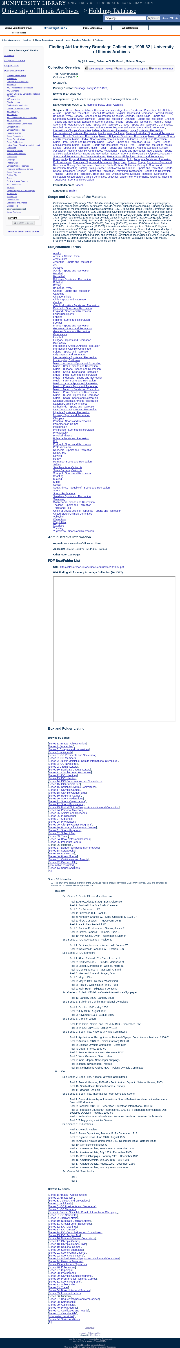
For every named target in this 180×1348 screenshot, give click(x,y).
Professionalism (62, 162)
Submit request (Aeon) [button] (98, 68)
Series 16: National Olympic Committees (72, 787)
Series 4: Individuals (60, 752)
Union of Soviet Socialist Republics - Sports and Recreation (87, 510)
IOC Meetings (13, 111)
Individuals (11, 85)
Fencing (108, 121)
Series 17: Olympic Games (64, 789)
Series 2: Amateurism (61, 746)
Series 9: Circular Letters (63, 766)
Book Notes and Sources (17, 181)
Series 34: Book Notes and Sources (69, 839)
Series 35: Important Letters (65, 841)
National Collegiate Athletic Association (75, 400)
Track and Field (101, 173)
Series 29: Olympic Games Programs (70, 824)
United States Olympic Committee (86, 176)
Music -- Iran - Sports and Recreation (74, 142)
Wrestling (155, 176)
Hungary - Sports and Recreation (84, 127)
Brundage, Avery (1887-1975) (91, 88)
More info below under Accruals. (105, 104)
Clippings (11, 160)
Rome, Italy (120, 162)
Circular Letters (13, 102)
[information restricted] (61, 865)
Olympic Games (14, 127)
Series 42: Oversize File (62, 862)
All (50, 870)
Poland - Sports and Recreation (107, 159)
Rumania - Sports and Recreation (72, 461)
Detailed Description (14, 70)
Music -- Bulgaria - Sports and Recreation (123, 136)
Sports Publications (15, 142)
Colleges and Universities (17, 81)
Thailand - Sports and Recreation (72, 173)
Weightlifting (141, 176)
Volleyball (113, 176)
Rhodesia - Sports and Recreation (92, 162)
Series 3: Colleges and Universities (69, 749)
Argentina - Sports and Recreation (137, 110)
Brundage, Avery (62, 115)
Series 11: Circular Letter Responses (70, 772)
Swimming (122, 170)
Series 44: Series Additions (64, 868)
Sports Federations (15, 136)
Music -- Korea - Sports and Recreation (75, 386)
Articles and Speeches (16, 153)
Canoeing (117, 115)
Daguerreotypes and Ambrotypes (21, 190)
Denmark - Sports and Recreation (144, 118)
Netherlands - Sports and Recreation (124, 150)
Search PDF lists (170, 18)
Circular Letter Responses (18, 108)
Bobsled (159, 113)
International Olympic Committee (72, 130)
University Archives (10, 40)
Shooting (72, 168)
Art (159, 110)
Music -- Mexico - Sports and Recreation (95, 144)
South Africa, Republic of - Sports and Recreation (135, 168)
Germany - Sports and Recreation (99, 124)
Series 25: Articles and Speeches (68, 813)
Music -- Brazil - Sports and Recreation (75, 136)
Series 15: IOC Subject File (64, 784)
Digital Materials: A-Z (92, 28)
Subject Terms (11, 65)
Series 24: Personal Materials (66, 810)
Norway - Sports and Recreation (128, 153)
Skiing (92, 168)
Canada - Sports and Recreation (92, 115)
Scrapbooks (12, 193)
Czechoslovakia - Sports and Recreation (100, 118)
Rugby (141, 162)
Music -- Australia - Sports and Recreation (150, 133)
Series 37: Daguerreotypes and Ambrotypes (74, 847)
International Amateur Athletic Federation (141, 127)
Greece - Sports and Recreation (139, 124)
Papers (79, 185)
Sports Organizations (16, 139)
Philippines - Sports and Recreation (142, 156)
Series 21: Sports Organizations (67, 801)
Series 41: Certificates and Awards (68, 859)
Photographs (12, 163)
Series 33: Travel (58, 836)
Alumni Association (44, 40)
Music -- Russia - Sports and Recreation (76, 395)
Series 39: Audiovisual (61, 853)
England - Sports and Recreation (72, 311)
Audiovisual (12, 197)
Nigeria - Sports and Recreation (90, 153)
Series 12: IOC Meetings (63, 775)
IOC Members (13, 91)
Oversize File (12, 206)
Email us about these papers (23, 231)
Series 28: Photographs (62, 821)
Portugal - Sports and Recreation (152, 159)
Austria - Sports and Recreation (71, 113)
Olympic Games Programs (18, 166)
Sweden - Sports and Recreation (95, 170)
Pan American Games (93, 156)
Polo (129, 159)
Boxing (169, 113)
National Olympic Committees (19, 124)
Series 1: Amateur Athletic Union (67, 743)
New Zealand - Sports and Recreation (75, 409)
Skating (83, 168)
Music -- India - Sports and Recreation (94, 139)
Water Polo (126, 176)
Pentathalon (114, 156)
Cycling (71, 118)
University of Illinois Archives (40, 10)
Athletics (167, 110)
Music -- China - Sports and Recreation (75, 371)
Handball (58, 127)
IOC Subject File (14, 121)
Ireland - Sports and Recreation (110, 130)
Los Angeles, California (111, 133)
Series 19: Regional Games (64, 795)
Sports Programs (14, 172)
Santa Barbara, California (121, 165)
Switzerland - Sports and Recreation (150, 170)
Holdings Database (112, 10)
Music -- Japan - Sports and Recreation (119, 142)
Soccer (101, 168)
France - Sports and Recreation (71, 325)
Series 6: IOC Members (62, 758)
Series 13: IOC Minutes (62, 778)
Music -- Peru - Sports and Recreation (142, 144)
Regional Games (14, 133)
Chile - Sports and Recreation (70, 299)
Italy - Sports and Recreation (146, 130)
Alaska (69, 110)
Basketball (108, 113)
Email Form (94, 1335)
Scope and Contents (14, 60)
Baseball (96, 113)
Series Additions (14, 212)
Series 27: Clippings (60, 818)
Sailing (71, 165)
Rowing (132, 162)
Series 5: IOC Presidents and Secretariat (72, 755)
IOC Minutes (12, 114)
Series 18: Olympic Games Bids (67, 792)
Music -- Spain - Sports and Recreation (113, 147)
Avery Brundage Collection (78, 40)
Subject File (12, 175)
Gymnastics (165, 124)
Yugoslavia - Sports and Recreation (73, 179)
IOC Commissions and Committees (22, 117)
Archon (87, 1345)
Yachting (167, 176)
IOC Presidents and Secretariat (20, 88)
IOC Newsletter (13, 99)
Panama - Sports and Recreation (72, 421)
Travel (9, 178)
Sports (168, 168)
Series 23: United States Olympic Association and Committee (84, 807)
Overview (9, 55)
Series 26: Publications (62, 815)
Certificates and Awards (17, 203)
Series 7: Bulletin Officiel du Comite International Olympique (83, 760)
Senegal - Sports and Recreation (72, 473)
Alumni (59, 40)
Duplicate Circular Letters (17, 105)
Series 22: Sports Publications (66, 804)
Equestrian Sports (92, 121)
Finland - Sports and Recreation (133, 121)
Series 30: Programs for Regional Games (72, 827)
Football (157, 121)
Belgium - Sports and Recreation (134, 113)
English (72, 190)
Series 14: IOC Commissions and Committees (75, 781)
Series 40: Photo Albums (63, 856)
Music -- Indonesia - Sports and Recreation (142, 139)
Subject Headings (130, 28)
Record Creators (18, 33)
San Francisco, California (90, 165)
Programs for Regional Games (20, 169)
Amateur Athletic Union (16, 75)
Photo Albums (13, 200)
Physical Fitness (78, 159)
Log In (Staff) (90, 1328)
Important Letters (14, 184)
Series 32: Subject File (62, 833)
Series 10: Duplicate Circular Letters (69, 769)
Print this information (161, 68)
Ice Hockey (110, 127)
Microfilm (11, 187)
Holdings (27, 40)
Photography (60, 159)
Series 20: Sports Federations (66, 798)
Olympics (153, 153)
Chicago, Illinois (134, 115)
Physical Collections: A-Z (55, 28)
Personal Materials (15, 150)
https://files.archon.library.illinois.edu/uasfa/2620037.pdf (92, 567)
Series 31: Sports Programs (65, 830)
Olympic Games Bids (16, 130)
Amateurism (12, 78)
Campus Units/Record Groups (18, 28)
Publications (12, 157)
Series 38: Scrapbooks (62, 850)
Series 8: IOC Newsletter (63, 763)
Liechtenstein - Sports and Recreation (75, 133)
